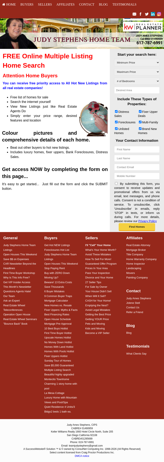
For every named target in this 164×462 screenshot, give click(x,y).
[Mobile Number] (137, 176)
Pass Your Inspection (97, 273)
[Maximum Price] (137, 71)
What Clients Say (136, 353)
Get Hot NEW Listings (57, 245)
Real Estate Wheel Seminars (20, 319)
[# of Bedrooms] (137, 81)
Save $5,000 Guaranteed (59, 365)
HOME (9, 4)
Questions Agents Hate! (17, 291)
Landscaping (133, 268)
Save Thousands (54, 286)
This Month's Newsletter (17, 286)
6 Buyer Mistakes (54, 291)
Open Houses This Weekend (20, 254)
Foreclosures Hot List (56, 249)
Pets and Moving (95, 323)
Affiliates (65, 4)
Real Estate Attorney (138, 245)
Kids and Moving (95, 328)
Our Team (9, 296)
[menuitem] (9, 4)
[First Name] (137, 149)
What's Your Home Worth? (100, 249)
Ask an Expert (11, 300)
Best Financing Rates (56, 314)
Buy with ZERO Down (57, 273)
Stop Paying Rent (54, 268)
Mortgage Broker (136, 249)
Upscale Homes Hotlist (57, 337)
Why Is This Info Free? (16, 277)
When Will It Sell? (95, 296)
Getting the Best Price (98, 314)
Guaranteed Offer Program (101, 263)
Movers (130, 273)
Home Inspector (135, 263)
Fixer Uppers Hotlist (55, 356)
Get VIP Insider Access (16, 282)
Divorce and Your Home (99, 277)
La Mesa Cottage (54, 393)
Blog (103, 4)
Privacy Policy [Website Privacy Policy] (147, 221)
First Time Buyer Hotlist (57, 333)
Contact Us (132, 307)
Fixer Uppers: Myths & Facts (60, 309)
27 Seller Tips (93, 282)
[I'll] (98, 245)
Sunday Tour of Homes (57, 360)
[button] (137, 227)
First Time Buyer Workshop (19, 273)
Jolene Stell (133, 302)
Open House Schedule (57, 319)
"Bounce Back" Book (15, 323)
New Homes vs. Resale (58, 305)
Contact (86, 4)
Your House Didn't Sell (98, 291)
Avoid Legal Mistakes (97, 309)
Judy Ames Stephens (138, 298)
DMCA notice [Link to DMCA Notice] (82, 456)
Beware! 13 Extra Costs (58, 282)
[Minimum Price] (137, 62)
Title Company (134, 254)
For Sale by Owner (96, 286)
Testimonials (124, 4)
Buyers (26, 4)
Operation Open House (16, 314)
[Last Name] (137, 158)
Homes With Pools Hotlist (59, 351)
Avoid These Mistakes (98, 254)
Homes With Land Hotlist (58, 346)
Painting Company (137, 277)
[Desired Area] (137, 90)
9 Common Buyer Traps (58, 296)
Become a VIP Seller (97, 333)
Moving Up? (51, 277)
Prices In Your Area (96, 268)
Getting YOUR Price (97, 319)
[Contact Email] (137, 167)
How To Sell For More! (98, 259)
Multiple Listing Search (57, 369)
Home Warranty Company (141, 259)
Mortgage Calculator (56, 300)
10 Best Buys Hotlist (56, 328)
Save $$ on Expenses (16, 259)
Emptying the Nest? (96, 305)
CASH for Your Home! (98, 300)
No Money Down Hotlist (58, 342)
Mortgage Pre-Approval (57, 323)
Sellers (45, 4)
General (10, 238)
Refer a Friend (134, 312)
